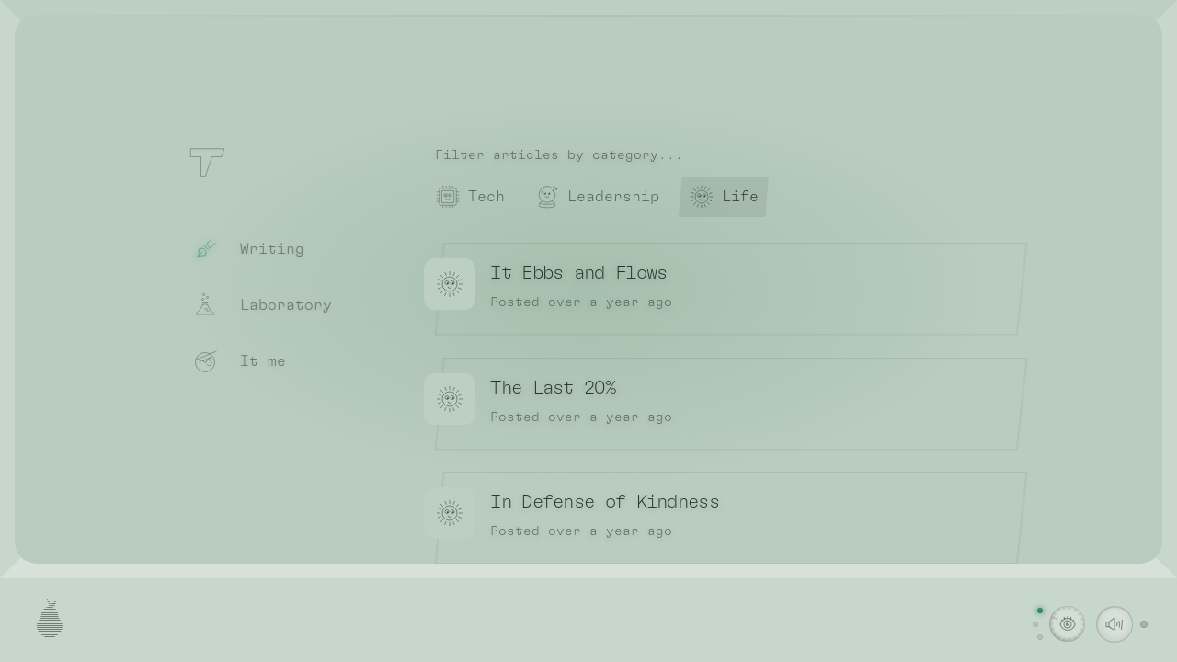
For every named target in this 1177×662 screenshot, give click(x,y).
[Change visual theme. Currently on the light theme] (1067, 624)
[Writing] (277, 250)
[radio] (470, 197)
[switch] (1114, 624)
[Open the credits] (49, 623)
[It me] (277, 362)
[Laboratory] (277, 306)
